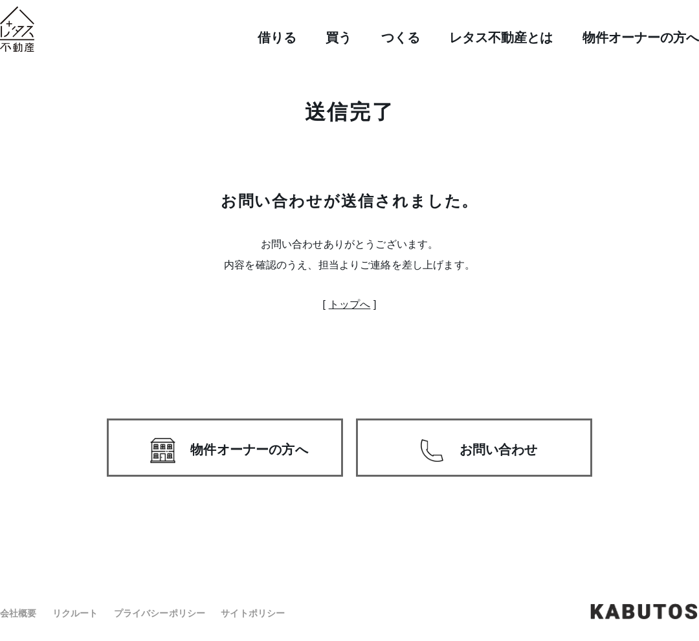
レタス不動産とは (501, 37)
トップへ (350, 304)
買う (338, 37)
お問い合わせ (499, 449)
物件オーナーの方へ (640, 37)
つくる (400, 37)
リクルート (75, 613)
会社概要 (18, 613)
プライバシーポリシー (160, 613)
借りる (277, 37)
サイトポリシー (253, 613)
